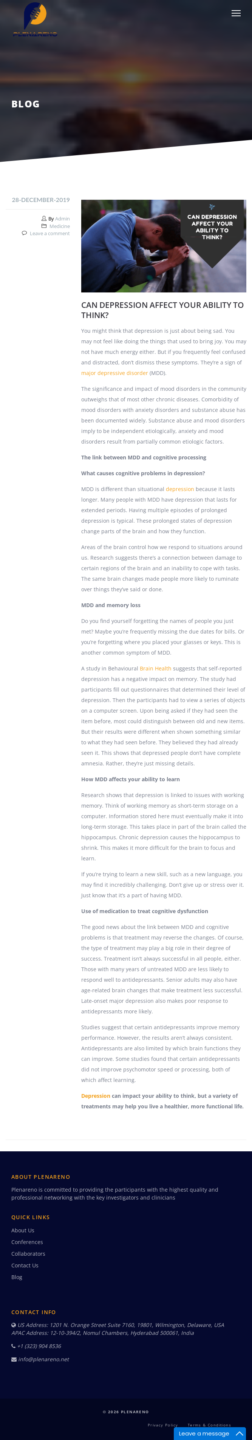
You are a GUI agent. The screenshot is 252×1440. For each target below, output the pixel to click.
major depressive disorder (114, 372)
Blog (16, 1277)
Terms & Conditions (209, 1425)
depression (180, 489)
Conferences (27, 1242)
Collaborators (28, 1253)
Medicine (59, 226)
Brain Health (156, 668)
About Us (22, 1230)
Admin (62, 218)
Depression (95, 1095)
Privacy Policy (163, 1425)
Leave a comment (50, 233)
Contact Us (25, 1265)
